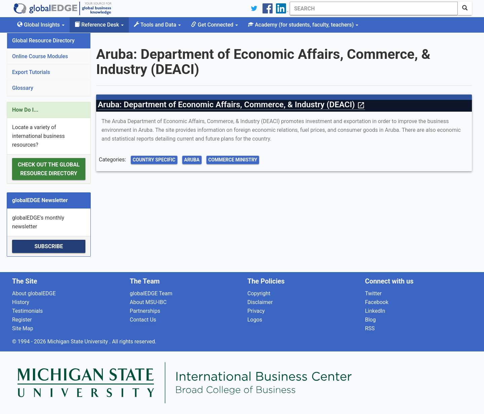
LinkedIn (375, 311)
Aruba (192, 159)
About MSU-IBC (148, 302)
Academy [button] (303, 25)
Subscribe (48, 246)
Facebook (376, 302)
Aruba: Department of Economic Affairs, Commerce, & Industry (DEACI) (231, 104)
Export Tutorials (31, 72)
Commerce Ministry (232, 159)
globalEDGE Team (151, 293)
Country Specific (154, 159)
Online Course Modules (40, 56)
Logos (254, 319)
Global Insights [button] (41, 25)
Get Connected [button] (214, 25)
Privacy (256, 311)
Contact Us (143, 319)
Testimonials (27, 311)
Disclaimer (260, 302)
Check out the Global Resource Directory (49, 169)
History (20, 302)
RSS (370, 328)
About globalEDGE (34, 293)
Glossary (22, 88)
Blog (370, 319)
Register (22, 319)
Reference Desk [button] (99, 25)
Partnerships (145, 311)
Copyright (258, 293)
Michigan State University (78, 341)
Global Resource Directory (43, 40)
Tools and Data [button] (157, 25)
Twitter (373, 293)
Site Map (22, 328)
